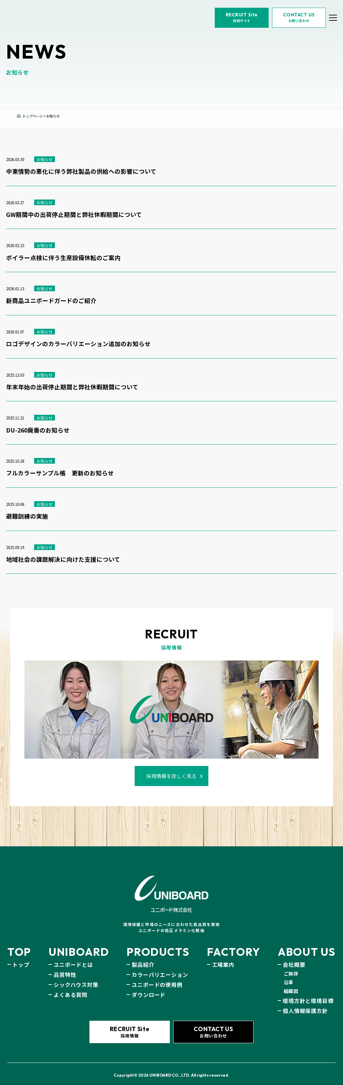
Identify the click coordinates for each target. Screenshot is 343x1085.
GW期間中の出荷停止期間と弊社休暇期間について (74, 215)
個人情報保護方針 (305, 1004)
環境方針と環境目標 (308, 994)
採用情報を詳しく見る (171, 771)
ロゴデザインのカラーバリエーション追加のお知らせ (78, 344)
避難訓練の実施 (27, 516)
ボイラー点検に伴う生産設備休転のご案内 (63, 258)
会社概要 (294, 957)
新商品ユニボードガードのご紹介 (51, 301)
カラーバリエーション (160, 968)
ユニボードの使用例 (157, 978)
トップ (20, 957)
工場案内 (223, 957)
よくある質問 (70, 988)
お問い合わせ (289, 26)
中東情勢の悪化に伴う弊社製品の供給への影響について (81, 171)
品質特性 (65, 968)
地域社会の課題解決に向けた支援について (63, 559)
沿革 (288, 975)
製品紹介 (143, 957)
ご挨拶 (291, 966)
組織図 (291, 984)
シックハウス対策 (76, 978)
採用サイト (232, 26)
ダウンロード (148, 988)
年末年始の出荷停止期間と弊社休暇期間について (72, 387)
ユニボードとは (73, 957)
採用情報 (129, 1027)
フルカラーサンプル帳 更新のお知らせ (60, 473)
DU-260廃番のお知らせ (38, 430)
